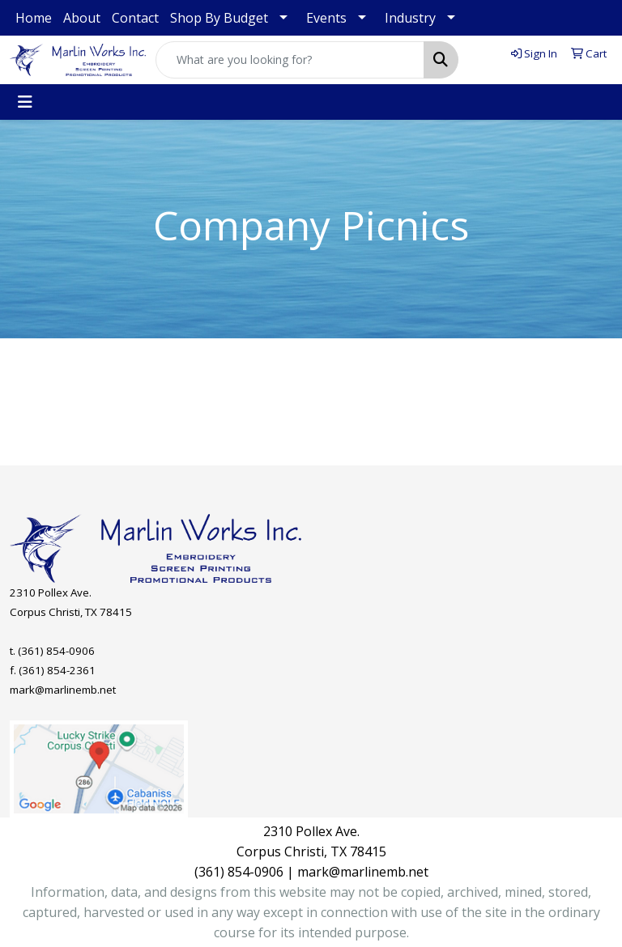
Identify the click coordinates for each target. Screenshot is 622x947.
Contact (135, 18)
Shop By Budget (219, 18)
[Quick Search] (290, 60)
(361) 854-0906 (56, 650)
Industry (410, 18)
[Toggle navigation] (25, 102)
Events (326, 18)
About (81, 18)
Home (33, 18)
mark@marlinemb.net (63, 689)
